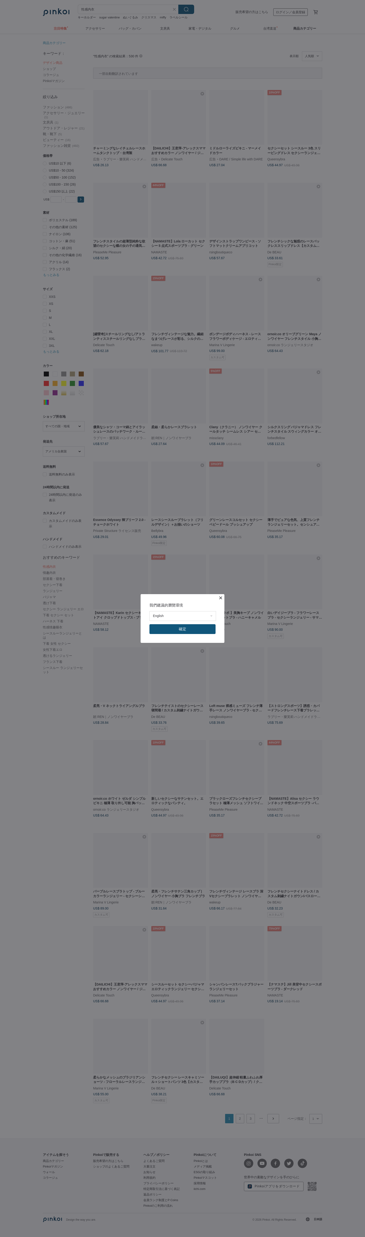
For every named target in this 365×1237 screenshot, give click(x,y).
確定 (182, 629)
